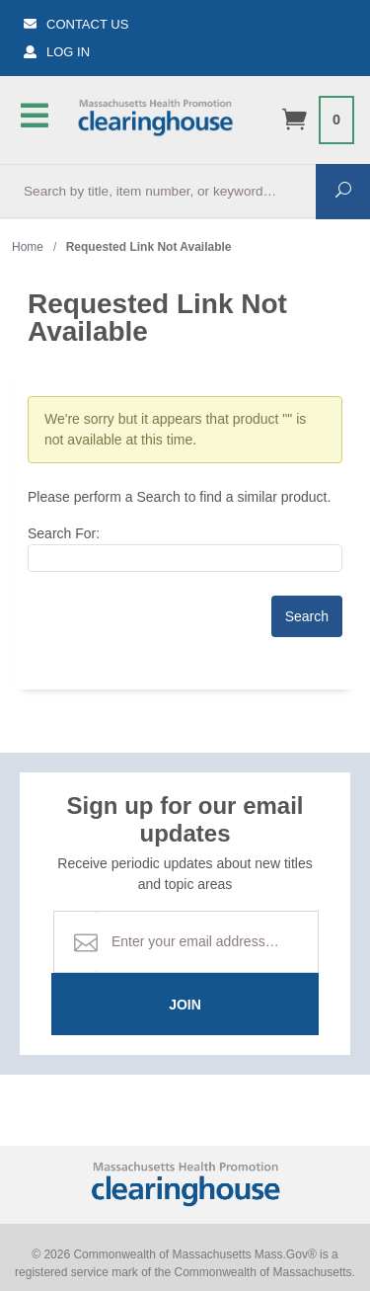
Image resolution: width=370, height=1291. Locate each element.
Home (27, 247)
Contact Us (76, 24)
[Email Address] (207, 942)
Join (185, 1004)
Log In (57, 51)
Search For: (64, 533)
